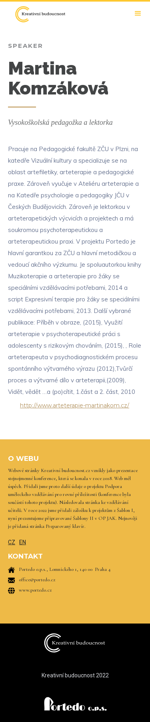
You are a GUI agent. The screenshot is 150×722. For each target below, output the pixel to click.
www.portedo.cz (35, 590)
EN (22, 542)
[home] (38, 14)
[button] (138, 14)
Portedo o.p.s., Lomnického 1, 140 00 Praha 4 (64, 569)
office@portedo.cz (37, 579)
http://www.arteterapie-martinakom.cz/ (74, 405)
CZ (11, 542)
